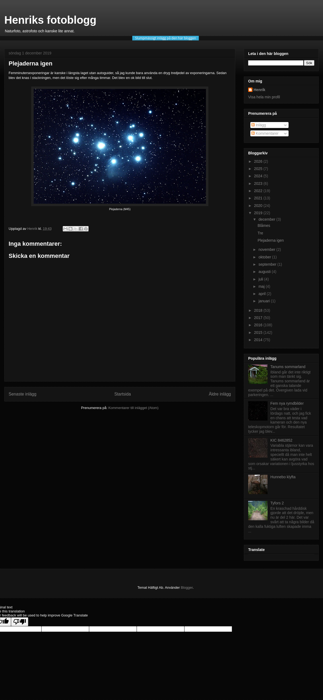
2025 (259, 169)
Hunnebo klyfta (283, 477)
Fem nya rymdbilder (287, 403)
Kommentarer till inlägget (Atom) (133, 408)
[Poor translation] (19, 621)
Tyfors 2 (277, 503)
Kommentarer (265, 133)
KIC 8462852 (282, 440)
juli (261, 279)
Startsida (122, 394)
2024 (259, 176)
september (267, 264)
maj (261, 286)
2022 (259, 191)
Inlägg (258, 125)
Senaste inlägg (22, 394)
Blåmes (264, 225)
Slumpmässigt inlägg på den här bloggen (165, 38)
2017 (259, 318)
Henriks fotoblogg (50, 20)
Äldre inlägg (220, 394)
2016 (259, 325)
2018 (259, 310)
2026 (259, 161)
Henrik (259, 90)
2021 (259, 198)
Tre (260, 233)
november (267, 249)
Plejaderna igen (271, 240)
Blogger (187, 587)
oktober (265, 257)
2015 (259, 332)
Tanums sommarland (288, 367)
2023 (259, 183)
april (262, 294)
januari (264, 301)
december (267, 219)
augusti (265, 271)
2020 (259, 205)
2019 (259, 213)
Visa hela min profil (264, 97)
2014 (259, 340)
